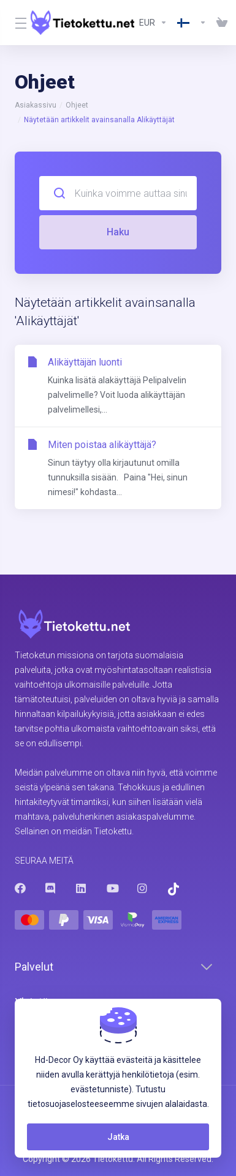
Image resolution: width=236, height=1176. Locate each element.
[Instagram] (143, 888)
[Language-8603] (191, 23)
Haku (118, 232)
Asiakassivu (35, 105)
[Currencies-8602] (153, 23)
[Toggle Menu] (15, 22)
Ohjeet (77, 105)
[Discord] (51, 888)
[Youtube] (112, 888)
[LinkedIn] (81, 888)
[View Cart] (219, 23)
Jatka (118, 1137)
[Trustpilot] (173, 889)
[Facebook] (20, 888)
